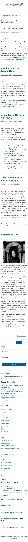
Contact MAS (11, 389)
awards (3, 415)
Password (5, 357)
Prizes (2, 459)
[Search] (9, 343)
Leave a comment (15, 32)
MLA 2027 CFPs (6, 506)
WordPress (9, 536)
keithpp (3, 395)
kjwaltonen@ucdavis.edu (7, 106)
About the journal (7, 486)
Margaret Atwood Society (8, 445)
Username (5, 351)
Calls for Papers (21, 294)
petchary (3, 399)
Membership (4, 316)
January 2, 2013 (5, 184)
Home (2, 15)
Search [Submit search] (19, 342)
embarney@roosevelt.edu (10, 148)
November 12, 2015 (6, 121)
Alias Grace (4, 412)
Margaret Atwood (5, 443)
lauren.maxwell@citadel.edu (11, 153)
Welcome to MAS (9, 234)
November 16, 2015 (6, 75)
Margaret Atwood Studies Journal (10, 448)
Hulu (2, 437)
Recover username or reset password (12, 376)
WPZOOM (14, 538)
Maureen (3, 389)
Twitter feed (15, 303)
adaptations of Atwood (7, 409)
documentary (4, 431)
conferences (4, 426)
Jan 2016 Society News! (13, 28)
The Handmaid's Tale (6, 465)
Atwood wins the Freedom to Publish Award (12, 519)
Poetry (3, 457)
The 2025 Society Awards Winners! (11, 499)
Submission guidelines (9, 488)
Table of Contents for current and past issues (15, 490)
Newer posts (21, 336)
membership (4, 451)
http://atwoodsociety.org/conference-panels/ (13, 59)
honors (3, 434)
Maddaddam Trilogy (6, 440)
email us (7, 300)
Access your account (8, 378)
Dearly (2, 429)
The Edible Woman (6, 462)
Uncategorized (5, 471)
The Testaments (5, 468)
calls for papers (5, 423)
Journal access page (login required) (12, 492)
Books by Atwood (5, 420)
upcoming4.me (5, 391)
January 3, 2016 (5, 32)
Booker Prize (4, 417)
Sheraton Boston (8, 202)
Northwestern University (7, 454)
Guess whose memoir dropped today (12, 512)
